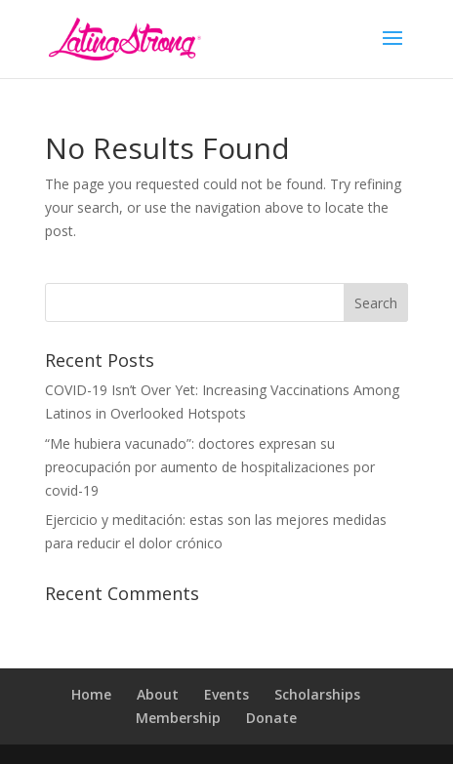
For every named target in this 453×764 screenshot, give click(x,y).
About (158, 694)
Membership (178, 717)
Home (91, 694)
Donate (271, 717)
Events (226, 694)
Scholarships (317, 694)
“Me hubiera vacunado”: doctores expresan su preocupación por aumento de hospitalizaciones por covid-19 (210, 467)
